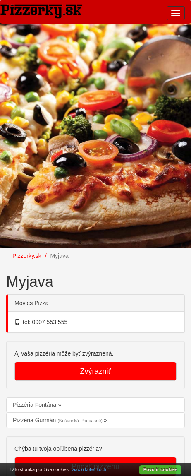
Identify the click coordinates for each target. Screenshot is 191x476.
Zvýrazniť (95, 371)
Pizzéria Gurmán (58, 420)
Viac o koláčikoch (88, 469)
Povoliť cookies (160, 469)
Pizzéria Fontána (35, 404)
